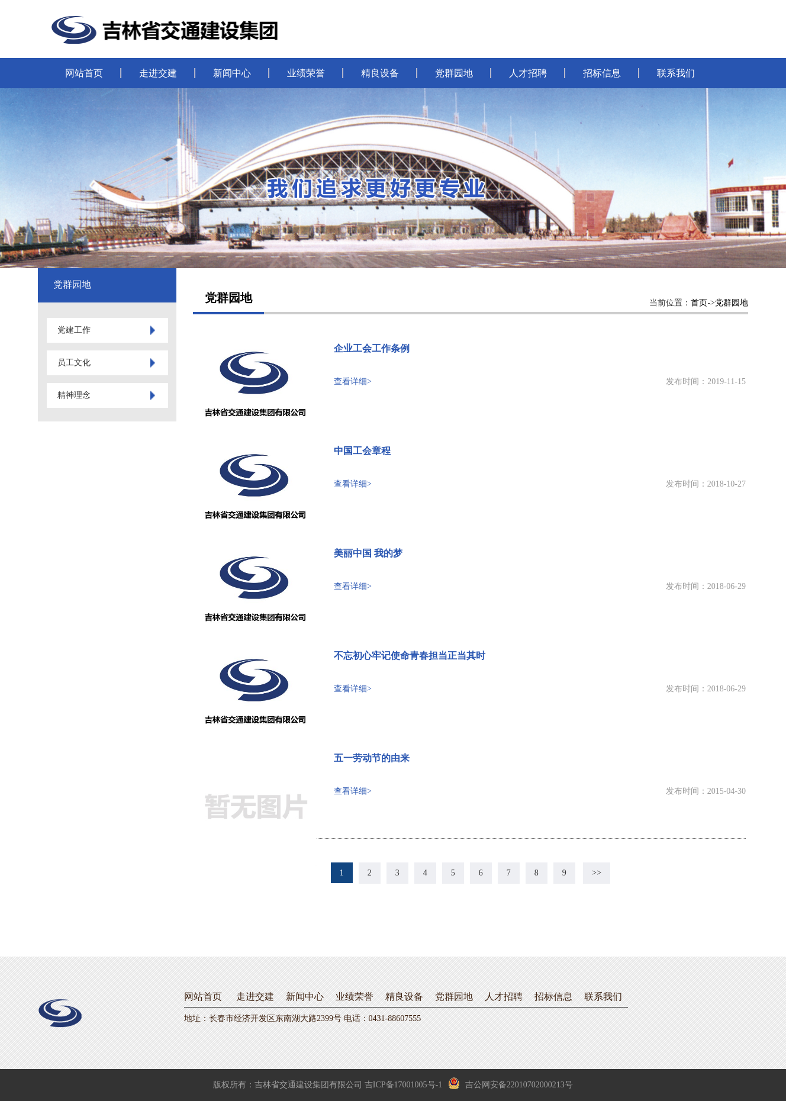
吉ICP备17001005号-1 (403, 1084)
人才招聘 (528, 73)
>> (596, 872)
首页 (699, 302)
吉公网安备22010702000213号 (510, 1083)
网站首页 (84, 73)
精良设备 (380, 73)
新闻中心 (232, 73)
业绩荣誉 (306, 73)
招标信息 (602, 73)
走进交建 (158, 73)
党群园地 (454, 73)
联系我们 (676, 73)
